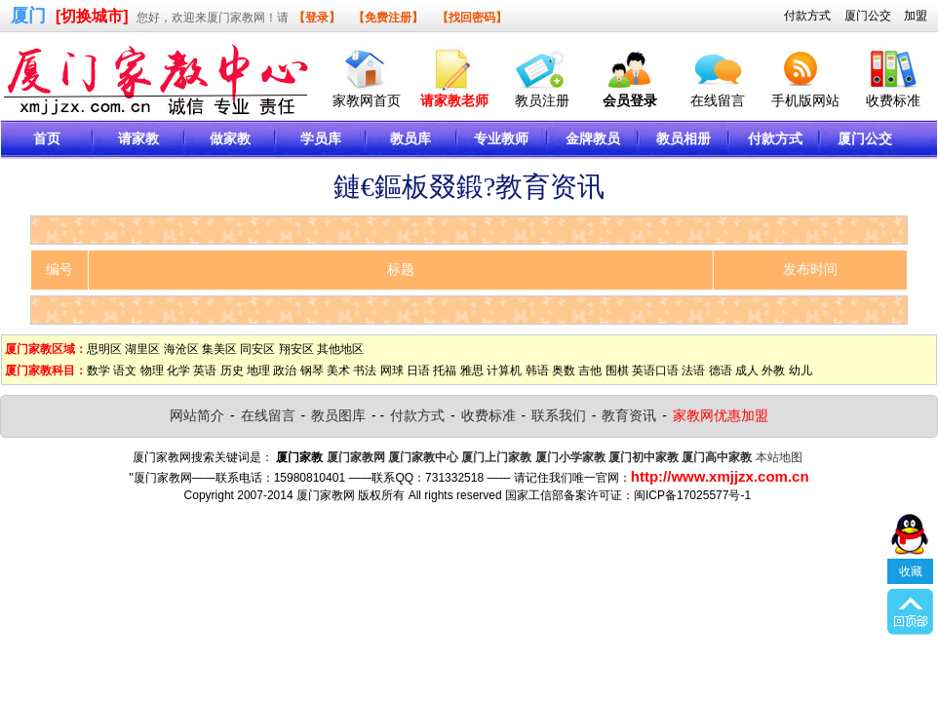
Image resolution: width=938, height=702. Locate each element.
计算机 (504, 370)
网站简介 (197, 415)
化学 (178, 370)
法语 (693, 370)
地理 (258, 370)
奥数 (563, 370)
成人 (747, 370)
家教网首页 (366, 100)
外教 (773, 370)
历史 (232, 370)
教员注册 (542, 100)
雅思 (472, 370)
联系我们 (558, 415)
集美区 (219, 349)
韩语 (537, 370)
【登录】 (316, 17)
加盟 (915, 15)
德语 (720, 370)
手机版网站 (805, 100)
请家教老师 (454, 100)
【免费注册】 (388, 17)
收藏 (910, 571)
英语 (204, 370)
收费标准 (893, 100)
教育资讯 (629, 415)
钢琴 (312, 370)
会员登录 (630, 100)
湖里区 (142, 349)
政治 (284, 370)
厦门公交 (867, 15)
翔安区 (296, 349)
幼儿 (800, 370)
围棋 (617, 370)
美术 (338, 370)
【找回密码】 (472, 17)
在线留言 (717, 100)
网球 (392, 370)
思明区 (104, 349)
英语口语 (655, 370)
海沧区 (181, 349)
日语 (418, 370)
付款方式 (807, 15)
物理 (152, 370)
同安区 (257, 349)
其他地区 (340, 349)
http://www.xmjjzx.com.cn (720, 476)
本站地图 (779, 457)
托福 (444, 370)
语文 (125, 370)
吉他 (590, 370)
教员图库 (338, 415)
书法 (364, 370)
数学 (98, 370)
